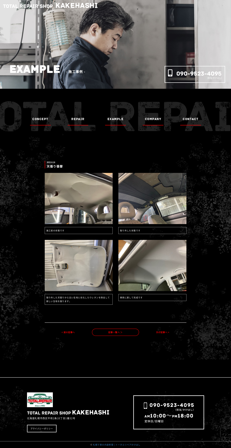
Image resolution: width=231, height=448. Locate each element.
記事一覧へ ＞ (115, 332)
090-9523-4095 (199, 73)
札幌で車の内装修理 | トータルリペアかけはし (117, 444)
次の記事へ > (162, 332)
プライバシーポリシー (41, 428)
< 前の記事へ (68, 332)
